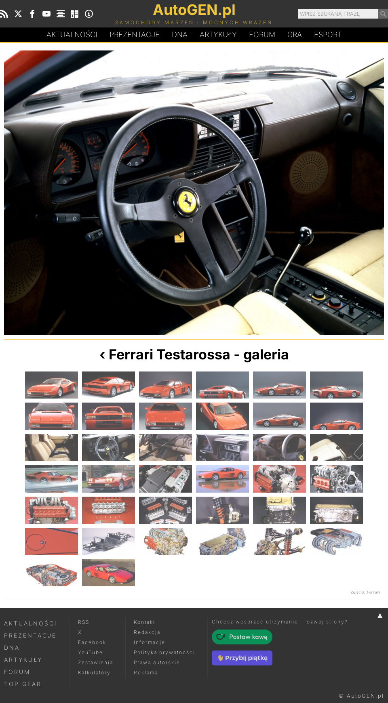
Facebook (92, 642)
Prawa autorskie (157, 662)
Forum (262, 34)
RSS (83, 622)
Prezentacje (135, 34)
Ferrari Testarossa (169, 354)
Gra (294, 34)
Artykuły (218, 34)
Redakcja (147, 632)
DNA (12, 647)
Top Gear (23, 683)
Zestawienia (95, 662)
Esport (328, 34)
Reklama (146, 672)
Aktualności (71, 34)
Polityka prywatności (164, 652)
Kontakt (144, 622)
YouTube (90, 652)
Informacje (149, 642)
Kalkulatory (94, 672)
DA (180, 34)
